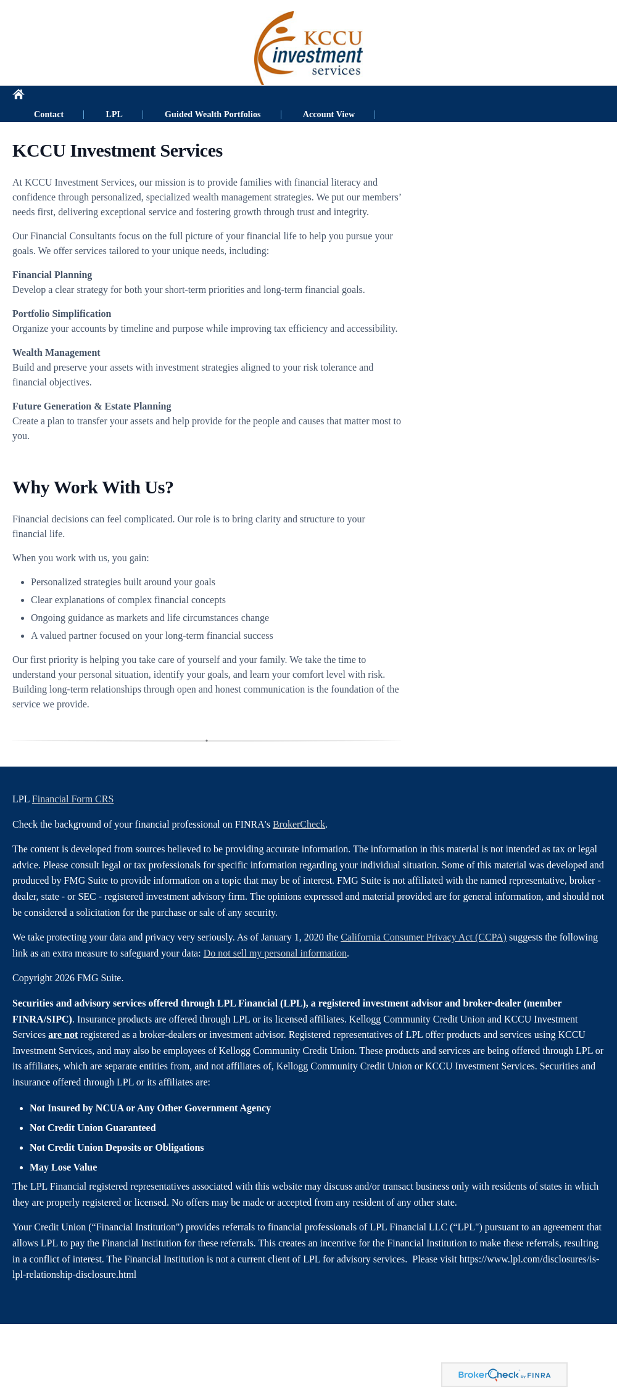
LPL (145, 97)
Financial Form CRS (73, 799)
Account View (360, 97)
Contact (79, 97)
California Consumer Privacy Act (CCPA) (424, 937)
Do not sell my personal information (275, 953)
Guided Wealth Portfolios (244, 97)
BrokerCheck (299, 824)
